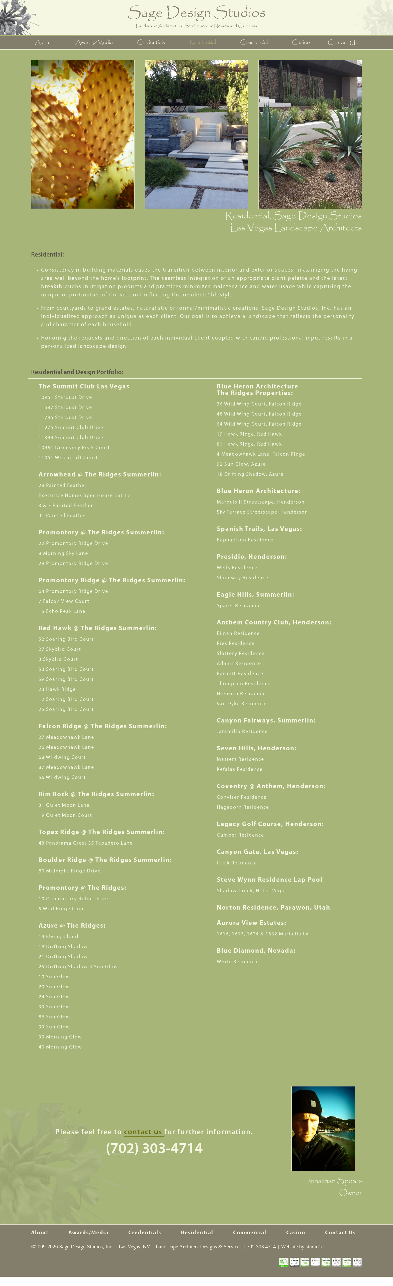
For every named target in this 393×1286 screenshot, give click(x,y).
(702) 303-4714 (154, 1149)
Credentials (151, 42)
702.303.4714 (261, 1256)
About (44, 42)
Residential (202, 42)
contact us (144, 1133)
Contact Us (342, 42)
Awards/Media (94, 42)
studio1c (315, 1256)
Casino (300, 42)
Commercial (253, 42)
